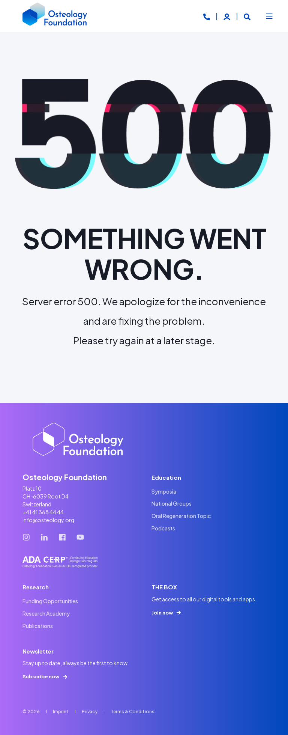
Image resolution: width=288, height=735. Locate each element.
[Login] (227, 16)
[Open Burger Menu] (269, 16)
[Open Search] (247, 16)
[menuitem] (164, 491)
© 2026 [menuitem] (31, 711)
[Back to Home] (55, 16)
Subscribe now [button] (40, 676)
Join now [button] (162, 613)
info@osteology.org (48, 520)
